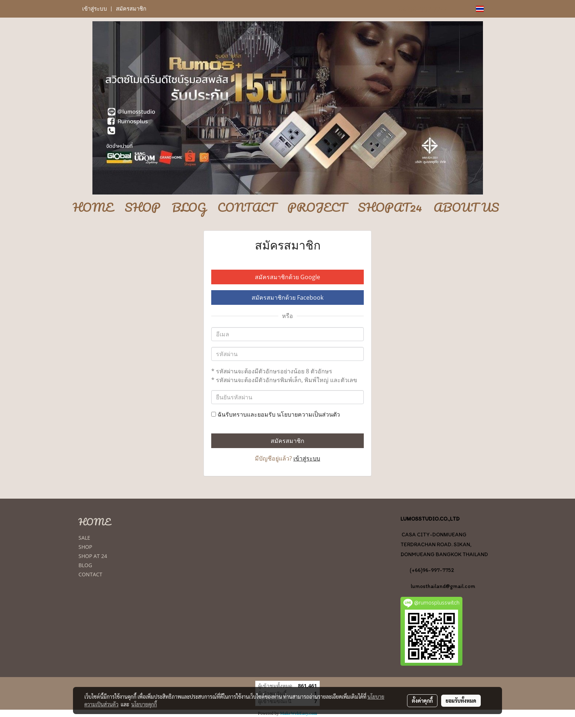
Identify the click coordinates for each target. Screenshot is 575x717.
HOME (93, 208)
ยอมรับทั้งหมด (461, 700)
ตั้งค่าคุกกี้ (422, 700)
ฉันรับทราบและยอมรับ (275, 414)
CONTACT (246, 208)
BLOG (189, 208)
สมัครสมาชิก (131, 8)
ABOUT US (466, 208)
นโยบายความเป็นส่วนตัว (308, 414)
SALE (84, 537)
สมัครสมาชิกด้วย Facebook (287, 297)
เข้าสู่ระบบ (94, 8)
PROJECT (317, 208)
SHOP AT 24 (92, 555)
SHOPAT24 (390, 208)
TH (485, 8)
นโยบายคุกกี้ (144, 704)
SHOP (142, 208)
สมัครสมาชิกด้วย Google (287, 277)
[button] (287, 224)
